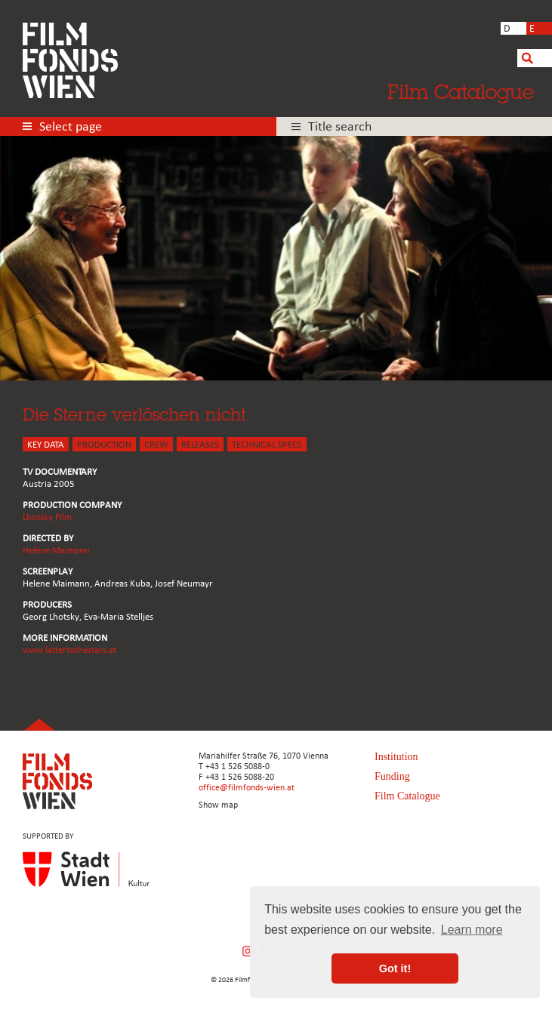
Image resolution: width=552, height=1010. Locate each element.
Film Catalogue (460, 91)
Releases (200, 445)
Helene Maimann (56, 551)
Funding (392, 776)
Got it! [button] (395, 968)
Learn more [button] (472, 929)
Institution (396, 756)
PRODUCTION (104, 445)
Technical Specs (267, 445)
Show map (218, 805)
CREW (156, 445)
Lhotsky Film (47, 517)
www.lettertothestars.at (69, 650)
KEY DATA (45, 445)
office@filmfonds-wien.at (247, 788)
